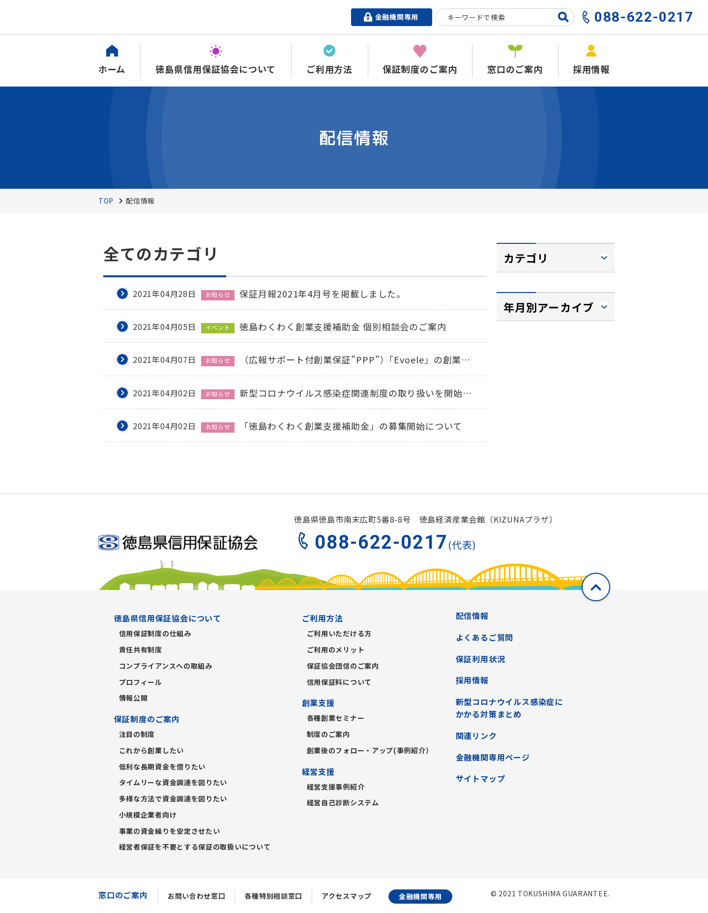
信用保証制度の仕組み (155, 633)
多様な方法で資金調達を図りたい (173, 798)
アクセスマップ (347, 896)
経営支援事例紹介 (336, 787)
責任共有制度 (140, 649)
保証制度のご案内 (147, 719)
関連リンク (476, 735)
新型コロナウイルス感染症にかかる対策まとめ (509, 708)
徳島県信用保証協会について (167, 618)
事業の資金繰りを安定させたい (169, 831)
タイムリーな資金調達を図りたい (173, 782)
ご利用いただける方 (339, 633)
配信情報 (472, 615)
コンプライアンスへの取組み (165, 666)
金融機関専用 (420, 896)
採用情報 (472, 680)
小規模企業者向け (148, 815)
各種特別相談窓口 (273, 896)
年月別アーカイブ (548, 307)
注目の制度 (137, 734)
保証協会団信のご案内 (343, 666)
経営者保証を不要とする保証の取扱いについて (195, 847)
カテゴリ (526, 257)
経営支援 (318, 771)
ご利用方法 (322, 618)
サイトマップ (480, 778)
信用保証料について (339, 682)
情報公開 (133, 698)
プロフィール (140, 682)
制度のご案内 (328, 734)
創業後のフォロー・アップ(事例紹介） (370, 750)
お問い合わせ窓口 (197, 896)
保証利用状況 (480, 659)
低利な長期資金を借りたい (162, 766)
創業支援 (318, 702)
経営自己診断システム (343, 802)
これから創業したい (151, 750)
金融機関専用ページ (493, 757)
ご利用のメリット (336, 649)
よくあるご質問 (485, 637)
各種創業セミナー (336, 718)
